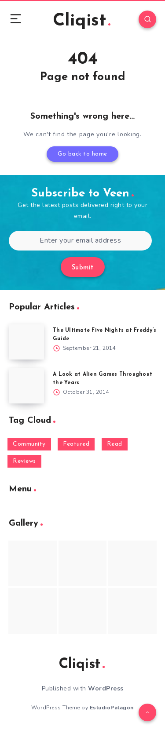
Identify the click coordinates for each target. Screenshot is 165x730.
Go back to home (82, 154)
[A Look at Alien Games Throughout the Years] (26, 385)
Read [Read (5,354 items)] (114, 444)
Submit (83, 268)
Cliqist (81, 21)
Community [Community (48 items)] (29, 444)
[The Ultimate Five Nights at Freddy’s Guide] (26, 342)
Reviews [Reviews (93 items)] (24, 461)
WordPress (106, 688)
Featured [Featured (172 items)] (76, 444)
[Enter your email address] (80, 241)
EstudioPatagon (112, 707)
